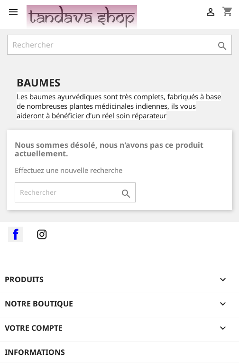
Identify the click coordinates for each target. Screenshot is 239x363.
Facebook (15, 234)
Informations (35, 352)
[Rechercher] (119, 45)
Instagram (41, 234)
